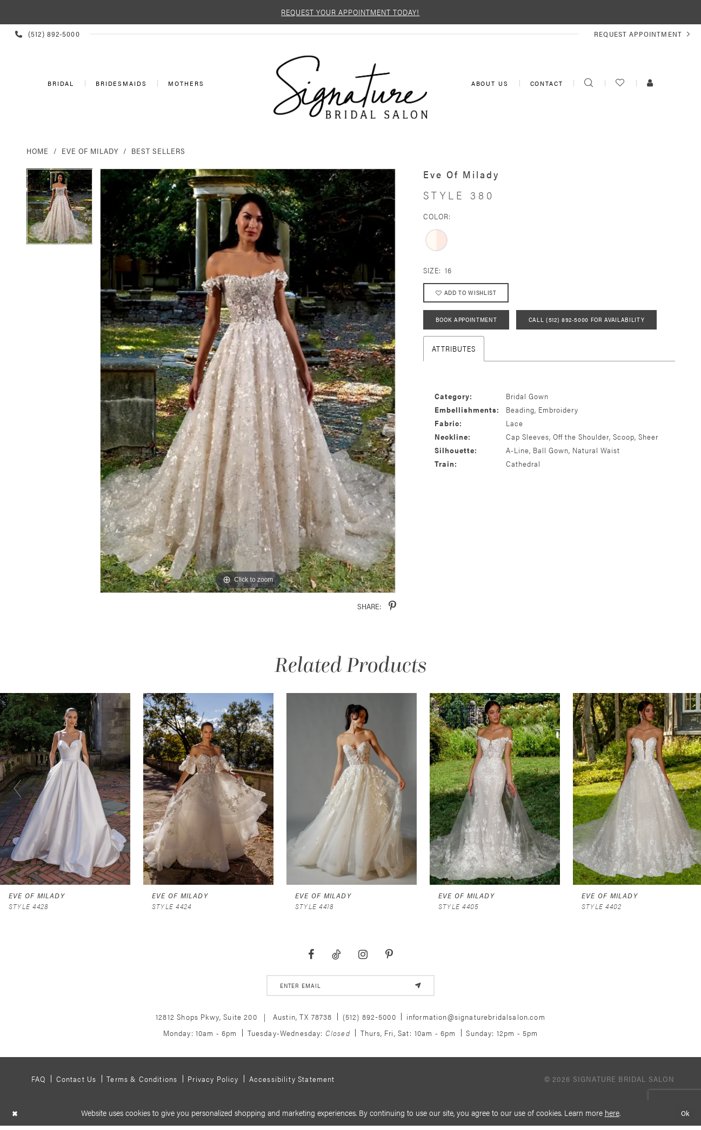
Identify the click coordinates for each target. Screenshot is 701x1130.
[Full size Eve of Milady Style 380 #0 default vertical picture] (248, 381)
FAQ (38, 1081)
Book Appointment (470, 325)
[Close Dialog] (15, 1115)
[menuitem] (60, 83)
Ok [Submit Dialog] (684, 1115)
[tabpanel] (59, 210)
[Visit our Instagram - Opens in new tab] (363, 954)
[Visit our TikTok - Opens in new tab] (336, 954)
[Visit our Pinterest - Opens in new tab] (389, 954)
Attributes (454, 385)
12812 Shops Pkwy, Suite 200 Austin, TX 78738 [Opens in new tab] (244, 1019)
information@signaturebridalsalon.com (475, 1019)
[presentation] (65, 788)
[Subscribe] (415, 987)
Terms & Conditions (141, 1081)
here (612, 1115)
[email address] (350, 987)
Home (37, 150)
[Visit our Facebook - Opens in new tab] (311, 954)
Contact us (76, 1081)
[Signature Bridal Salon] (350, 87)
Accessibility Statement (292, 1081)
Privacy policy (213, 1081)
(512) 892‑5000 (369, 1019)
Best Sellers (158, 150)
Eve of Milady (90, 150)
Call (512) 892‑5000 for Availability (497, 355)
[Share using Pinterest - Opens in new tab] (392, 606)
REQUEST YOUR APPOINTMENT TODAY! (350, 11)
